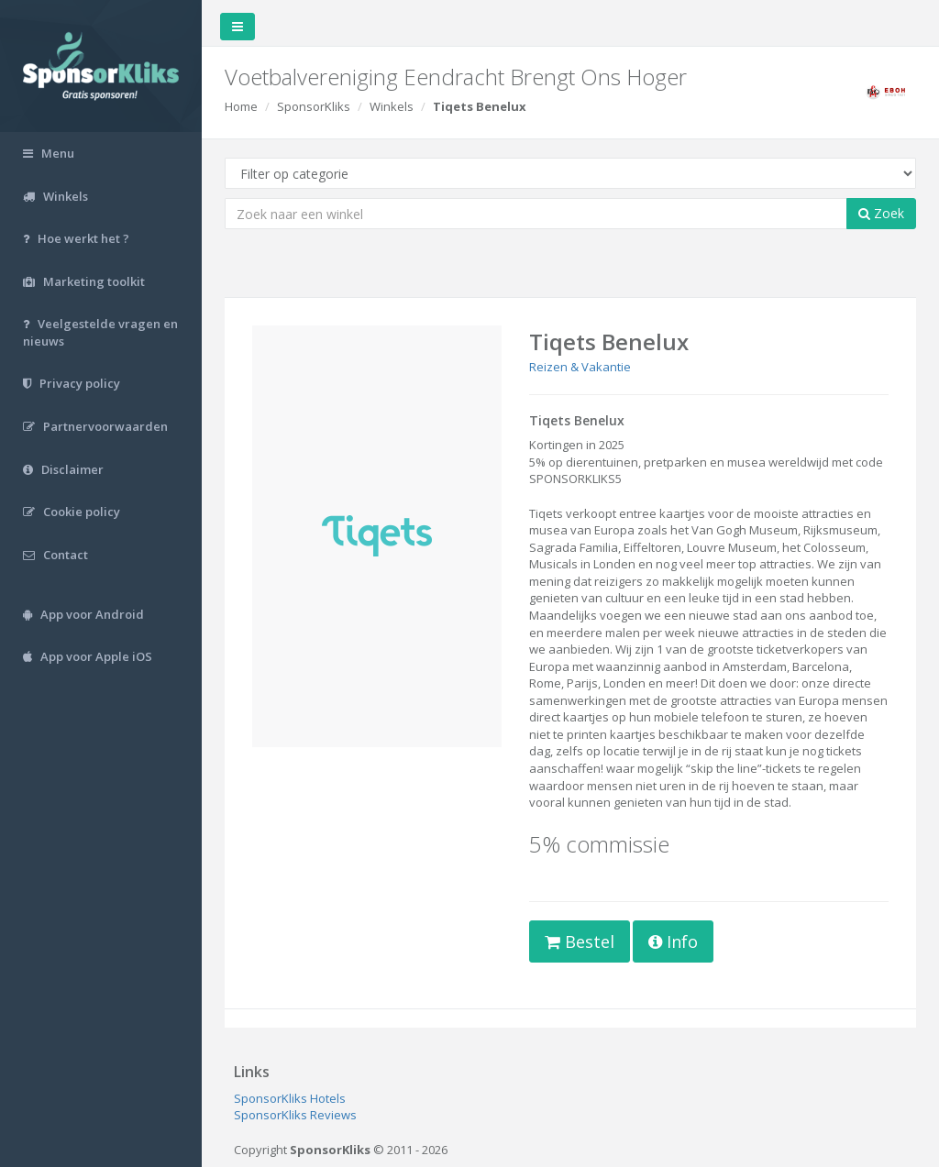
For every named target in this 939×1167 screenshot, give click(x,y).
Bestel (579, 941)
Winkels (392, 106)
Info (673, 941)
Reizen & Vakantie (580, 366)
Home (241, 106)
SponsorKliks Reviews (295, 1114)
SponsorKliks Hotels (290, 1098)
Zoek (881, 213)
